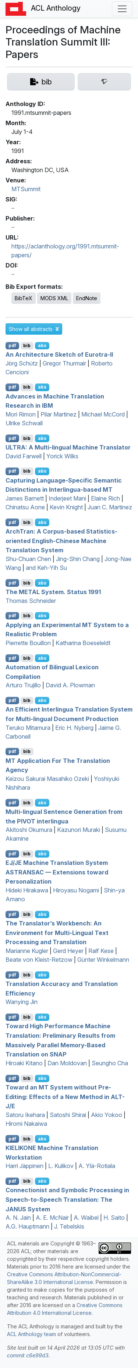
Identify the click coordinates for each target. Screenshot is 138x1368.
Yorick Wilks (62, 456)
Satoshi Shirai (68, 1114)
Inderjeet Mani (67, 498)
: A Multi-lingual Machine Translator (68, 447)
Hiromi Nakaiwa (26, 1123)
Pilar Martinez (58, 414)
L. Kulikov (61, 1165)
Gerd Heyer (68, 950)
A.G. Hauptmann (27, 1226)
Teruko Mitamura (28, 727)
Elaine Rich (105, 498)
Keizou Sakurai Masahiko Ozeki (47, 778)
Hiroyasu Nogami (76, 890)
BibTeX (23, 298)
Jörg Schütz (22, 363)
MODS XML (54, 298)
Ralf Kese (101, 950)
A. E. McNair (52, 1217)
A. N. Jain (18, 1217)
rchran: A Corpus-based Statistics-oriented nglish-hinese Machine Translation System (61, 541)
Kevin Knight (66, 507)
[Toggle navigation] (122, 8)
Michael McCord (103, 414)
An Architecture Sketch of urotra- (59, 354)
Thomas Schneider (31, 600)
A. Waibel (86, 1217)
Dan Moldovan (67, 1063)
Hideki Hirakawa (27, 890)
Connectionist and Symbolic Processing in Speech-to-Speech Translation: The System (67, 1199)
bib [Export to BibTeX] (27, 345)
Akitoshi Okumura (29, 829)
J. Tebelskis (69, 1226)
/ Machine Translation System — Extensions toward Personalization (57, 872)
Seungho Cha (110, 1063)
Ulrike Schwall (24, 423)
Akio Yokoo (106, 1114)
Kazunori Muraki (78, 829)
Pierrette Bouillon (28, 643)
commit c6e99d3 (28, 1355)
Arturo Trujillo (23, 685)
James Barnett (25, 498)
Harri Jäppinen (24, 1165)
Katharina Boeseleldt (83, 643)
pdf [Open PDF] (12, 345)
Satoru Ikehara (25, 1114)
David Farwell (24, 456)
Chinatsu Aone (25, 507)
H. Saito (114, 1217)
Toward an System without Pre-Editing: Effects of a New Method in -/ (65, 1097)
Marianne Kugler (27, 950)
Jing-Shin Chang (78, 559)
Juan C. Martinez (110, 507)
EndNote (86, 298)
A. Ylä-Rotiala (96, 1165)
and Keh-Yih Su (46, 567)
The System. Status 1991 (53, 592)
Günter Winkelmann (103, 959)
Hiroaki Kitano (24, 1063)
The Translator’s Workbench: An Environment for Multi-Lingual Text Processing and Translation (57, 933)
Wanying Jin (22, 1001)
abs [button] (42, 345)
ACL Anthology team (31, 1334)
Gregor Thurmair (64, 363)
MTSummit (25, 189)
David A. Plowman (70, 685)
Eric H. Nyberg (74, 727)
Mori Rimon (21, 414)
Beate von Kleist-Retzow (39, 959)
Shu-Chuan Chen (28, 559)
